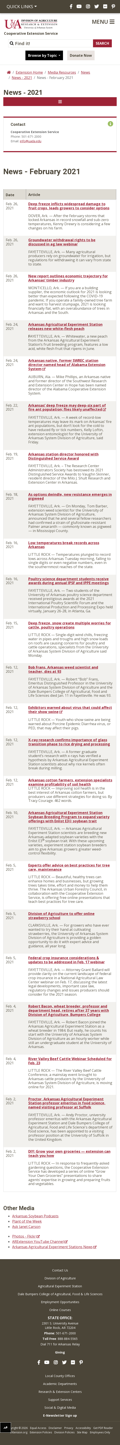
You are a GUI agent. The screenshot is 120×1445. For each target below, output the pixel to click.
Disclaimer (55, 1428)
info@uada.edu (30, 141)
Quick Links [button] (20, 6)
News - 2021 (22, 77)
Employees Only (100, 1432)
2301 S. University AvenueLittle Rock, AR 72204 (60, 1325)
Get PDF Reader (103, 1428)
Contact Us (60, 1270)
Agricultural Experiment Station (60, 1286)
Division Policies (64, 1432)
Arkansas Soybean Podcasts (35, 1216)
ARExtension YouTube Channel (38, 1241)
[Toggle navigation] (60, 101)
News (85, 72)
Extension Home (29, 72)
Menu (103, 21)
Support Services (60, 1399)
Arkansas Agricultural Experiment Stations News (52, 1246)
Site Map (82, 1432)
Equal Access (38, 1428)
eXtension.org (18, 1432)
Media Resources (62, 72)
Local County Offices (60, 1376)
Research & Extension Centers (60, 1392)
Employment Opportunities (60, 1302)
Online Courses (60, 1310)
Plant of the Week (27, 1221)
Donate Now (81, 55)
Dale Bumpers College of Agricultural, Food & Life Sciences (60, 1294)
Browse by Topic (43, 55)
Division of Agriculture (60, 1278)
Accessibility (83, 1428)
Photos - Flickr (24, 1236)
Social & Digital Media (60, 1407)
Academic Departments (60, 1384)
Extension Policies (41, 1432)
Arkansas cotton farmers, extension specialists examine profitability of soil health (70, 782)
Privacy (68, 1428)
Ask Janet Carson (26, 1226)
